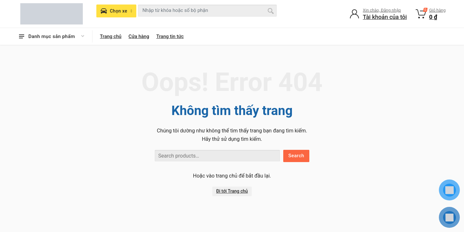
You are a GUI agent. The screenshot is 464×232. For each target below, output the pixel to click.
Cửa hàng (139, 36)
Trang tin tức (170, 36)
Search (296, 156)
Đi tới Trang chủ (232, 191)
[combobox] (207, 11)
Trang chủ (110, 36)
